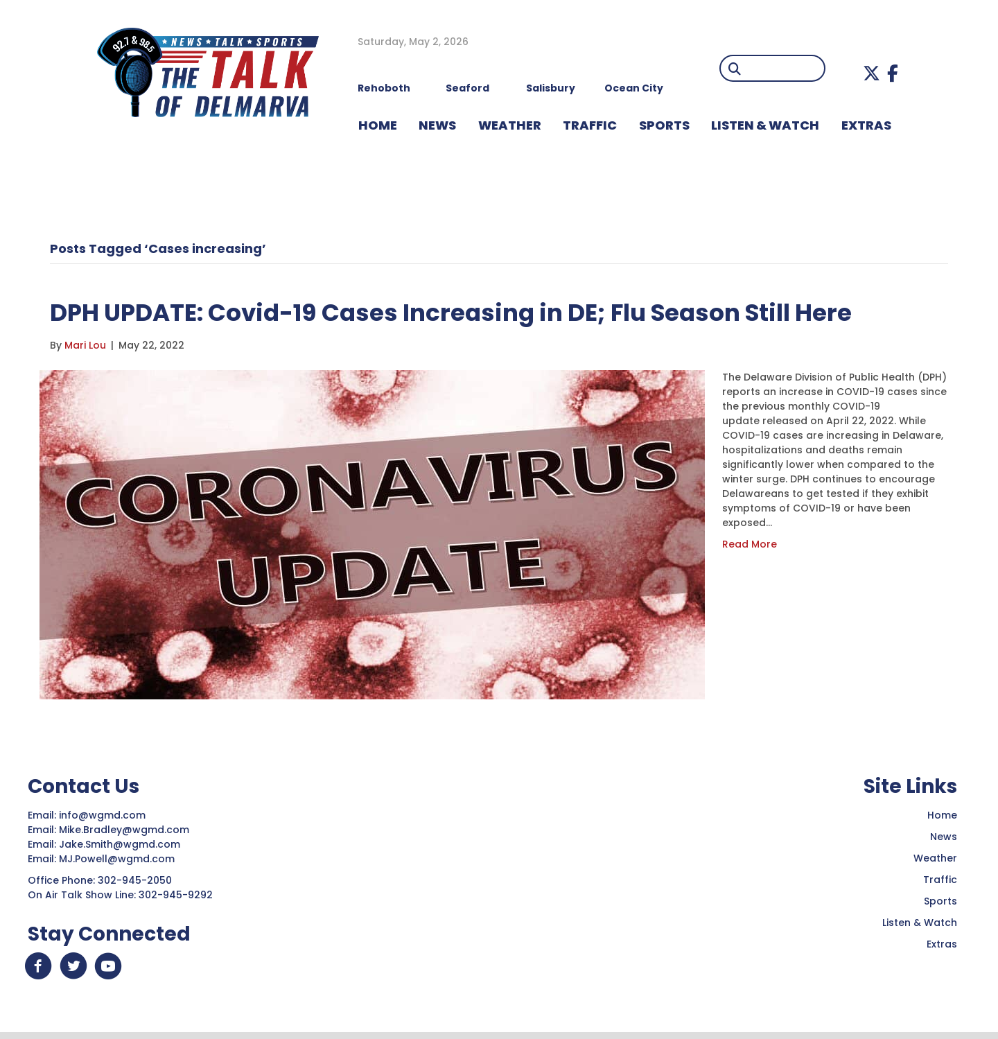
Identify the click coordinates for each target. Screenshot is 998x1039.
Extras (942, 944)
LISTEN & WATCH (765, 125)
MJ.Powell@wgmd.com (119, 859)
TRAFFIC (590, 125)
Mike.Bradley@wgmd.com (124, 830)
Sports (664, 125)
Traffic (940, 880)
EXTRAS (866, 125)
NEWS (437, 125)
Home (942, 815)
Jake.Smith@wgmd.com (121, 844)
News (943, 837)
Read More (749, 544)
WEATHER (509, 125)
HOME (377, 125)
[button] (871, 73)
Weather (935, 858)
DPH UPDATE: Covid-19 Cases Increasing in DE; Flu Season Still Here (497, 311)
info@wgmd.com (103, 815)
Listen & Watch (919, 922)
